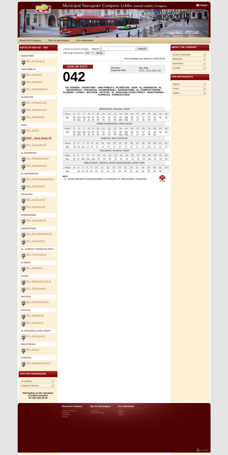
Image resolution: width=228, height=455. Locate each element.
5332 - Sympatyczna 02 (36, 110)
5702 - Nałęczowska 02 (36, 165)
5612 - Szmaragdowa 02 (37, 89)
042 (74, 76)
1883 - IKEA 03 (32, 349)
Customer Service (30, 385)
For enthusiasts (85, 40)
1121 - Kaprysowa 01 (35, 241)
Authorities (178, 63)
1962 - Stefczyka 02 (35, 315)
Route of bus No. (34, 47)
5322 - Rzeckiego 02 (35, 117)
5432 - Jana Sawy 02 (150, 70)
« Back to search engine (76, 49)
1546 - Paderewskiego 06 (37, 302)
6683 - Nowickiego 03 (35, 199)
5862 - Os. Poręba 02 (35, 61)
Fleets (176, 88)
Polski (203, 5)
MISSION (177, 59)
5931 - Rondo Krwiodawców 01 (40, 179)
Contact (177, 68)
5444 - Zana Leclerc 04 (36, 145)
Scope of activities (182, 54)
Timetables (26, 381)
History (176, 84)
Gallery (176, 93)
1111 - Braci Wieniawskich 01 (39, 234)
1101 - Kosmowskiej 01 (36, 220)
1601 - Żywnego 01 (34, 268)
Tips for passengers (59, 40)
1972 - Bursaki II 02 (34, 323)
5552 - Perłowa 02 (34, 74)
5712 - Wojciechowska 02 (37, 158)
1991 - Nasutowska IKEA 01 (38, 363)
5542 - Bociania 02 (34, 82)
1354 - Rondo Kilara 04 (36, 254)
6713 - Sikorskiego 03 (35, 207)
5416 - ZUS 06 (32, 130)
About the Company (31, 40)
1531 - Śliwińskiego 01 (36, 288)
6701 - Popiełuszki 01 (35, 186)
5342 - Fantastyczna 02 (36, 102)
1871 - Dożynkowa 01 (35, 336)
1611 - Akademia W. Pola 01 (38, 281)
